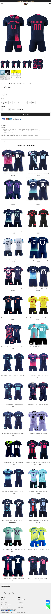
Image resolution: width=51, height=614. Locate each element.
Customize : (4, 90)
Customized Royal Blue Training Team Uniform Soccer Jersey (13, 346)
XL (25, 102)
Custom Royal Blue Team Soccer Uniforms (38, 520)
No (3, 95)
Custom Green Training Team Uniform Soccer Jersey (38, 549)
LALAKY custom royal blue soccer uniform (13, 404)
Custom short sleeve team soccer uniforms (38, 578)
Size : (3, 98)
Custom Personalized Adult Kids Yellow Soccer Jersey (38, 317)
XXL (30, 102)
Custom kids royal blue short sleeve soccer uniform (13, 375)
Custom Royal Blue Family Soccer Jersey (38, 375)
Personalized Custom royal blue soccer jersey (13, 578)
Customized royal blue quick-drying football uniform (13, 520)
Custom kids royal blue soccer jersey (13, 231)
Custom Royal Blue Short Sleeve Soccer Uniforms (38, 404)
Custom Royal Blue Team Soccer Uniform (13, 462)
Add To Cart (25, 114)
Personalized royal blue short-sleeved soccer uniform (13, 317)
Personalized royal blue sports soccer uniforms (13, 433)
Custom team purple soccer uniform (38, 433)
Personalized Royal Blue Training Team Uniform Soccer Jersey (13, 202)
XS (10, 102)
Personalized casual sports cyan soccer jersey (38, 173)
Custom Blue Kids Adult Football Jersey (37, 346)
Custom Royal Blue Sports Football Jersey (38, 260)
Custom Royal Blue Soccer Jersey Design (38, 202)
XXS (6, 102)
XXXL (33, 102)
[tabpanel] (25, 32)
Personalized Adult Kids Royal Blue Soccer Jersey (38, 462)
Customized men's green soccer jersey (38, 491)
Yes (6, 94)
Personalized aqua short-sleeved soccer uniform (13, 549)
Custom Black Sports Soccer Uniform (38, 231)
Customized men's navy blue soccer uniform (13, 288)
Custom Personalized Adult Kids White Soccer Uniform (13, 260)
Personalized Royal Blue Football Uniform (13, 173)
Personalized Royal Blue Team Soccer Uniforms (13, 491)
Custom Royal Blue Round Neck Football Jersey (37, 288)
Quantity (3, 106)
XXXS (2, 103)
